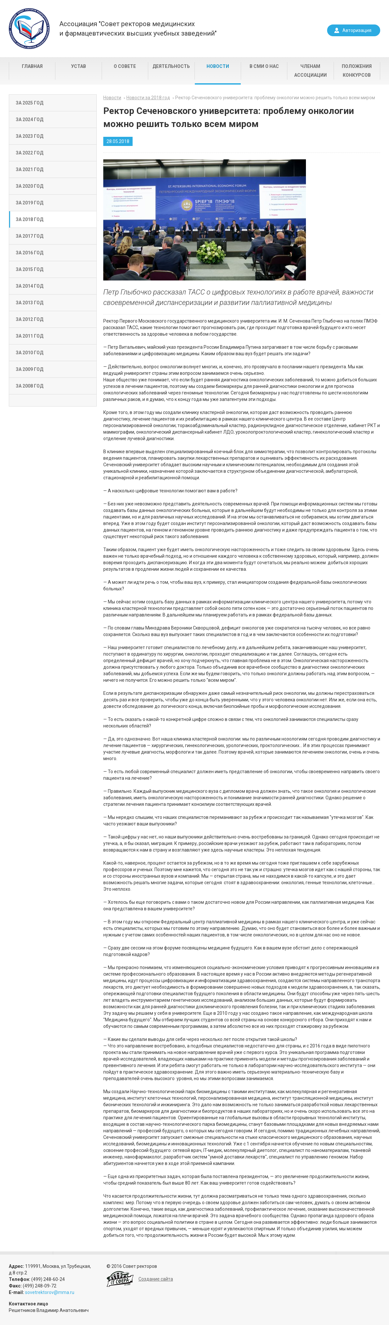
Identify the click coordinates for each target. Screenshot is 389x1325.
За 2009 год (29, 369)
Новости (218, 66)
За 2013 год (29, 302)
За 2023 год (29, 136)
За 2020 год (29, 186)
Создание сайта (155, 1279)
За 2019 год (29, 202)
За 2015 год (29, 269)
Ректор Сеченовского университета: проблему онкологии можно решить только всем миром (275, 97)
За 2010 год (29, 352)
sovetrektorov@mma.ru (49, 1292)
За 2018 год (29, 219)
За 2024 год (29, 119)
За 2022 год (29, 152)
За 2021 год (29, 169)
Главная (32, 66)
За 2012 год (29, 319)
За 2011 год (29, 336)
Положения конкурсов (357, 71)
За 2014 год (29, 286)
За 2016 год (29, 252)
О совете (125, 66)
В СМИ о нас (264, 66)
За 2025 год (29, 102)
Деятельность (171, 66)
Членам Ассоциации (310, 71)
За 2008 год (29, 386)
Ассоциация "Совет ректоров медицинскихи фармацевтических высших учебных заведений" (138, 28)
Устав (78, 66)
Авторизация (356, 30)
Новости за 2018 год (148, 97)
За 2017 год (29, 236)
